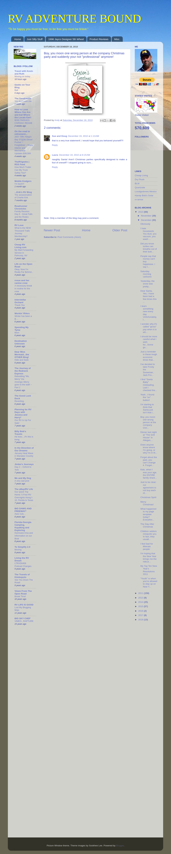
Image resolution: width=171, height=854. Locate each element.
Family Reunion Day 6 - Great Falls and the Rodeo (24, 214)
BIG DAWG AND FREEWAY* (23, 509)
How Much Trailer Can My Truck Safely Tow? (23, 170)
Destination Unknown (21, 342)
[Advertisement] (148, 677)
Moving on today (22, 76)
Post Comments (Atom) (69, 237)
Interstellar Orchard (20, 301)
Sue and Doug (59, 136)
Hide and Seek (22, 360)
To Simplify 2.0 (22, 547)
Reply (55, 145)
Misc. (117, 39)
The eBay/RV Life (24, 489)
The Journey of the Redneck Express (23, 371)
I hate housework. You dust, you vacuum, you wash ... (148, 234)
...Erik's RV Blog (23, 192)
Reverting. (19, 401)
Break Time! (20, 596)
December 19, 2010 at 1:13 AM (83, 136)
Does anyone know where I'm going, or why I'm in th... (148, 448)
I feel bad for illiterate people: (146, 546)
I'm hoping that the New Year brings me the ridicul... (148, 557)
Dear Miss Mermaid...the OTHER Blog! (22, 354)
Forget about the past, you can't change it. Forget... (148, 461)
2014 (141, 602)
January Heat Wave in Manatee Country (24, 454)
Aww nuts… (20, 514)
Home (17, 39)
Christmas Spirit (148, 497)
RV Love (19, 225)
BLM (137, 183)
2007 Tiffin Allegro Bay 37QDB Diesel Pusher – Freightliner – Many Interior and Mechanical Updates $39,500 (24, 145)
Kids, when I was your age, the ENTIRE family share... (148, 473)
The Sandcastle (23, 98)
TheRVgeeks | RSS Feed (22, 163)
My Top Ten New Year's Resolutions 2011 (148, 570)
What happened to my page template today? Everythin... (148, 514)
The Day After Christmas (147, 525)
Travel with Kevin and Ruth (24, 72)
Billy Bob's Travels (20, 432)
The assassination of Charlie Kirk (23, 196)
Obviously (145, 224)
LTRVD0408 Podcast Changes (23, 564)
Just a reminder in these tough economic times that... (148, 355)
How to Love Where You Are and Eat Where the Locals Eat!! (23, 113)
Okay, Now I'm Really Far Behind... (24, 270)
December (146, 220)
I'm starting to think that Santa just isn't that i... (147, 408)
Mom (17, 332)
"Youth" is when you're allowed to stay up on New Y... (148, 582)
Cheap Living (141, 175)
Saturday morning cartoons (146, 274)
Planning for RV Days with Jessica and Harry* (23, 413)
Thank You (20, 305)
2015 (141, 606)
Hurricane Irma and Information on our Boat (24, 536)
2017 (141, 615)
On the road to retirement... (22, 132)
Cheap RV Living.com (20, 246)
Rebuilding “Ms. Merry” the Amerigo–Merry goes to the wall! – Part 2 (23, 382)
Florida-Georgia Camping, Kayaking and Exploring (23, 526)
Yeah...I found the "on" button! (147, 397)
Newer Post (52, 230)
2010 (141, 212)
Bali (16, 90)
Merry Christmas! (147, 503)
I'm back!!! (19, 184)
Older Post (119, 230)
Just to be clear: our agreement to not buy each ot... (148, 487)
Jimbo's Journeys (24, 464)
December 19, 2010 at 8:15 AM (74, 155)
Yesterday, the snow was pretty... (147, 284)
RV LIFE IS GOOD (24, 604)
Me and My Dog (23, 478)
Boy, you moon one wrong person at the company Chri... (148, 422)
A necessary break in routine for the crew (23, 288)
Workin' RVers (22, 313)
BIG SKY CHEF (23, 618)
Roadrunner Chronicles (21, 207)
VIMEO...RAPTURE (24, 621)
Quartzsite (140, 187)
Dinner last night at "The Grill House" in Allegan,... (148, 436)
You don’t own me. (23, 101)
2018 (141, 619)
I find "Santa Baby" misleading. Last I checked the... (148, 385)
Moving (18, 549)
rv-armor (139, 199)
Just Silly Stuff (35, 39)
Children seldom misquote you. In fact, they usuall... (148, 535)
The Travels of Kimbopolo (22, 575)
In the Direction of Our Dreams (24, 449)
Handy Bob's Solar (144, 195)
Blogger (120, 845)
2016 (141, 611)
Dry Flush (139, 179)
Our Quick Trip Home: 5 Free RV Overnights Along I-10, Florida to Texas (24, 496)
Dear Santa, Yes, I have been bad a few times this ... (148, 296)
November (146, 215)
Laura (55, 155)
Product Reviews (99, 39)
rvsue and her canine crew (22, 281)
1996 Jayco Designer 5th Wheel (66, 39)
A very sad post (22, 481)
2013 (141, 597)
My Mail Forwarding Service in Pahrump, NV (24, 253)
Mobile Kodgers (23, 181)
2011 (141, 593)
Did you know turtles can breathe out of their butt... (148, 247)
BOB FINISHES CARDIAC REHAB (23, 121)
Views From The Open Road (23, 592)
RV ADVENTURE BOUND (74, 18)
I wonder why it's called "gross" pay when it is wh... (148, 328)
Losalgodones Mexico (146, 191)
